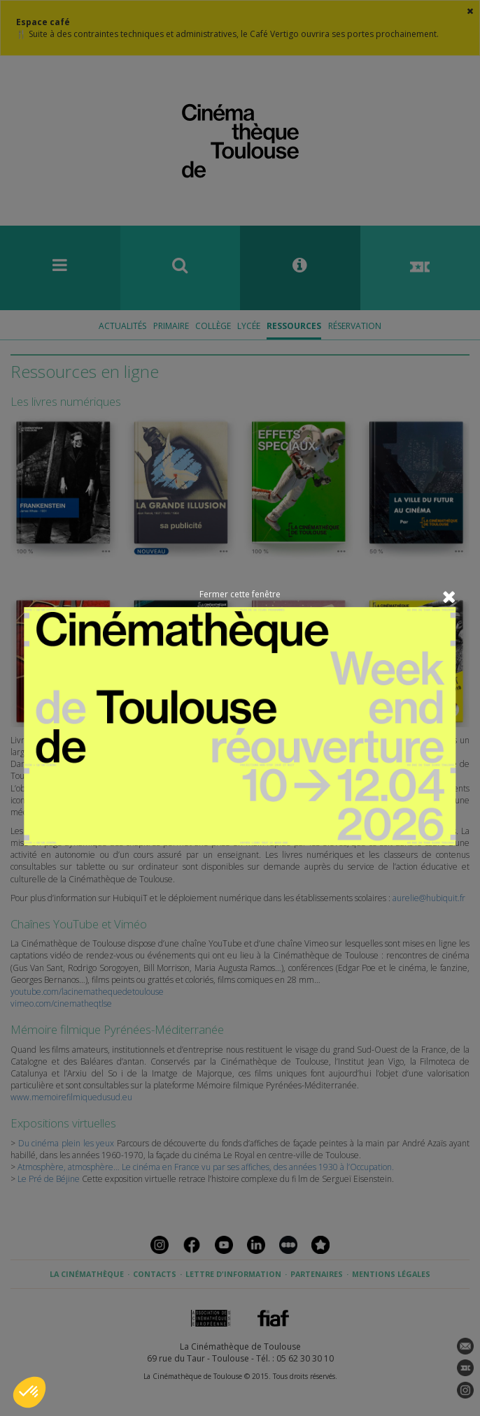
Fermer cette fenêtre (240, 594)
